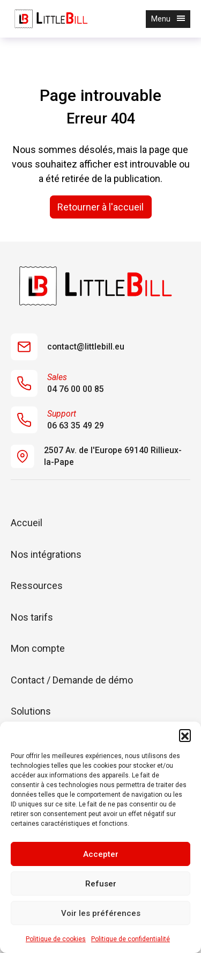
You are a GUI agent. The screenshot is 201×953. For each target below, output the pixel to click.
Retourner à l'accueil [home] (100, 207)
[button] (185, 735)
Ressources (37, 585)
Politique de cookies (56, 939)
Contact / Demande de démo (72, 680)
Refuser (100, 884)
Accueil (26, 522)
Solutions (31, 711)
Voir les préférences (100, 913)
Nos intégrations (46, 554)
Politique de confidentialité (130, 939)
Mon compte (38, 648)
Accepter (100, 854)
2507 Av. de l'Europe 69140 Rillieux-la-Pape (96, 456)
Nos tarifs (32, 617)
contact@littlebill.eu (67, 346)
